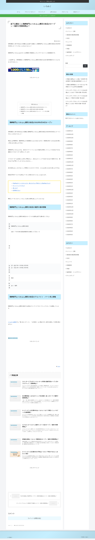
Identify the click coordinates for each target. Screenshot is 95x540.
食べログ (15, 188)
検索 (66, 63)
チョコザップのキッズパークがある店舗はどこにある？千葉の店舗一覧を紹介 (76, 91)
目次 (32, 104)
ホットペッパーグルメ (19, 186)
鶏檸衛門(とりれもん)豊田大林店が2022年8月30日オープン (34, 107)
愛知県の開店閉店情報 (12, 338)
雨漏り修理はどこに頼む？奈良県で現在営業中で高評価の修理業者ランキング (76, 80)
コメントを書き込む (34, 520)
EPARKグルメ (16, 191)
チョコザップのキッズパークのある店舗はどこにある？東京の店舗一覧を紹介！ (76, 103)
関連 (22, 113)
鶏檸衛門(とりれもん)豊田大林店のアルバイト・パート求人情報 (35, 111)
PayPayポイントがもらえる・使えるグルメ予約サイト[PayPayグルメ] (31, 183)
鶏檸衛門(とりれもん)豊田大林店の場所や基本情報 (32, 109)
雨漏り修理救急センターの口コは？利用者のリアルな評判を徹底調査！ (76, 85)
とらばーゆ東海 (12, 322)
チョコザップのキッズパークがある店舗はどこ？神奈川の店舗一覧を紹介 (76, 97)
